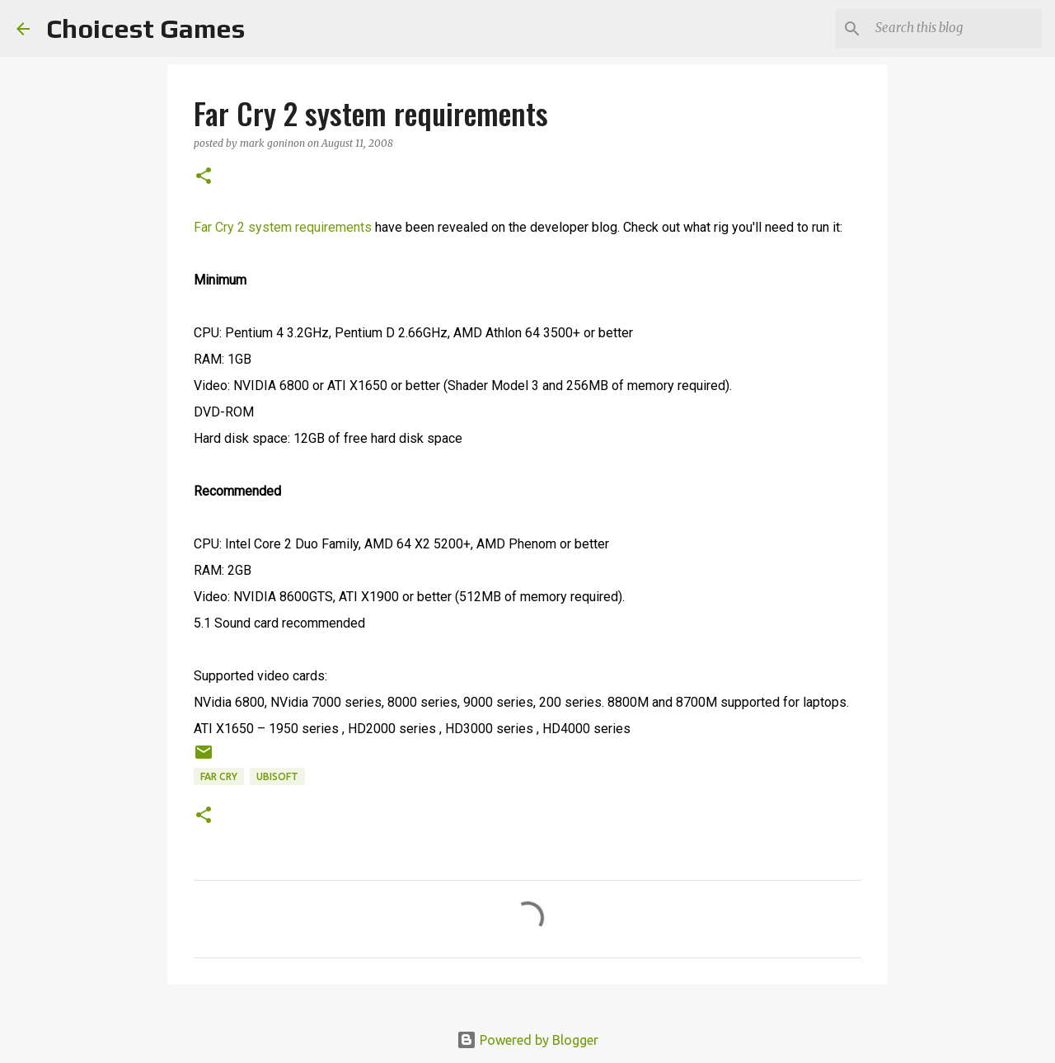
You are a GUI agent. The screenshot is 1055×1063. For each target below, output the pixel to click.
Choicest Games (145, 28)
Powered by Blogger (527, 1039)
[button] (203, 177)
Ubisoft (277, 776)
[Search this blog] (955, 29)
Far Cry (218, 776)
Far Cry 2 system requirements (283, 227)
